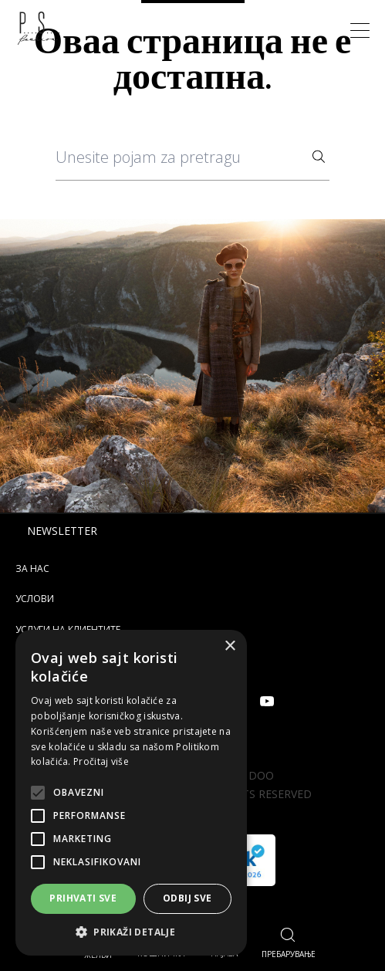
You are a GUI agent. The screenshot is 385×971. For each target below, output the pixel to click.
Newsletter (62, 530)
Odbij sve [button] (187, 898)
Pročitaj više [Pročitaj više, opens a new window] (101, 761)
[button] (131, 932)
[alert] (131, 793)
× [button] (229, 646)
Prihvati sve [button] (83, 898)
